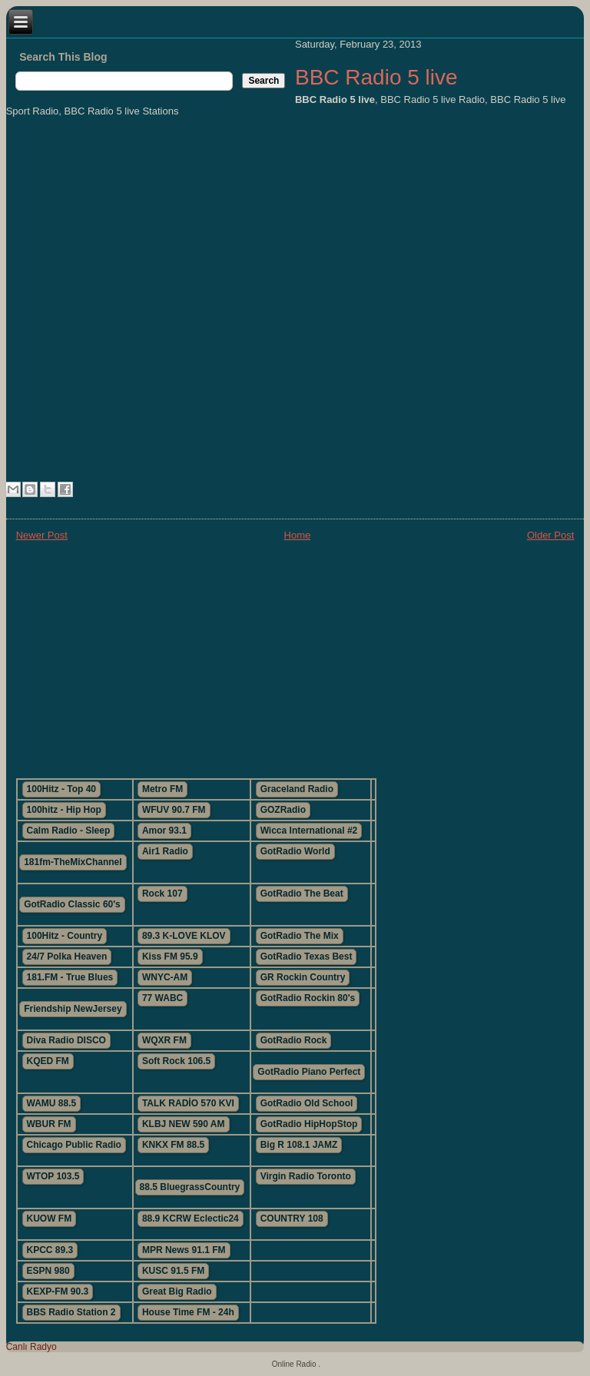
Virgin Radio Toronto (305, 1176)
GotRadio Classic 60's (72, 904)
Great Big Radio (177, 1291)
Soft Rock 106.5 (176, 1061)
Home (297, 535)
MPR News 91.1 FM (184, 1250)
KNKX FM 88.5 (173, 1144)
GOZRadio (283, 809)
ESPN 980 (48, 1270)
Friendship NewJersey (72, 1008)
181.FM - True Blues (70, 977)
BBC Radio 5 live (376, 77)
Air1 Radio (165, 851)
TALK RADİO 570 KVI (188, 1103)
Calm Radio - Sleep (69, 830)
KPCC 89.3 (50, 1250)
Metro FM (162, 789)
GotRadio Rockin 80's (308, 998)
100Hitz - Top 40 (61, 789)
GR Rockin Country (303, 977)
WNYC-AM (164, 977)
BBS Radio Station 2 (71, 1312)
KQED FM (48, 1061)
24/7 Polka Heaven (67, 956)
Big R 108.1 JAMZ (299, 1144)
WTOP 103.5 (53, 1176)
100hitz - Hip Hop (64, 809)
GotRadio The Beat (301, 893)
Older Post (550, 535)
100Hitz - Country (65, 935)
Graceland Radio (296, 789)
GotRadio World (295, 851)
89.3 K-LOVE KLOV (184, 935)
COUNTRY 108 (291, 1218)
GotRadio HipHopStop (309, 1124)
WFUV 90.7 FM (174, 809)
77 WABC (162, 998)
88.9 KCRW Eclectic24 (190, 1218)
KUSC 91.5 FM (173, 1270)
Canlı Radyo (31, 1346)
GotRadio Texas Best (306, 956)
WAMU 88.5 (52, 1103)
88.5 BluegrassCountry (190, 1187)
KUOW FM (49, 1218)
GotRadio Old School (306, 1103)
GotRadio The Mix (299, 935)
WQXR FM (164, 1040)
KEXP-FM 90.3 (58, 1291)
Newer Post (42, 535)
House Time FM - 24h (188, 1312)
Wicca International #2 (309, 830)
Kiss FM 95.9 (170, 956)
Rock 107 (162, 893)
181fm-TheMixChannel (72, 862)
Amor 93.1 (164, 830)
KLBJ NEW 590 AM (183, 1124)
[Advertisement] (295, 658)
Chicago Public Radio (74, 1144)
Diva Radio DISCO (66, 1040)
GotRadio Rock (293, 1040)
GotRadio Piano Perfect (308, 1071)
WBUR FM (49, 1124)
